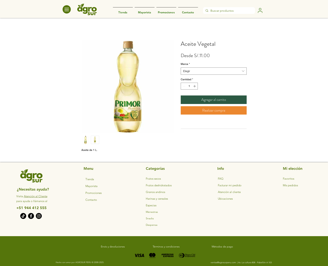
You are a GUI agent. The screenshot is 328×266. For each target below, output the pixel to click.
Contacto (91, 199)
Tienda (89, 179)
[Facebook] (31, 216)
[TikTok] (23, 216)
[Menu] (67, 9)
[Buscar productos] (228, 10)
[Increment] (195, 86)
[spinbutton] (189, 86)
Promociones (93, 193)
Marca (185, 63)
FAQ (220, 178)
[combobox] (214, 71)
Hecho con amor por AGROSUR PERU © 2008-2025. (80, 262)
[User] (260, 10)
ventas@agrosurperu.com (223, 262)
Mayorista (91, 186)
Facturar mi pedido (229, 185)
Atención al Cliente (35, 196)
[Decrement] (183, 86)
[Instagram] (39, 216)
